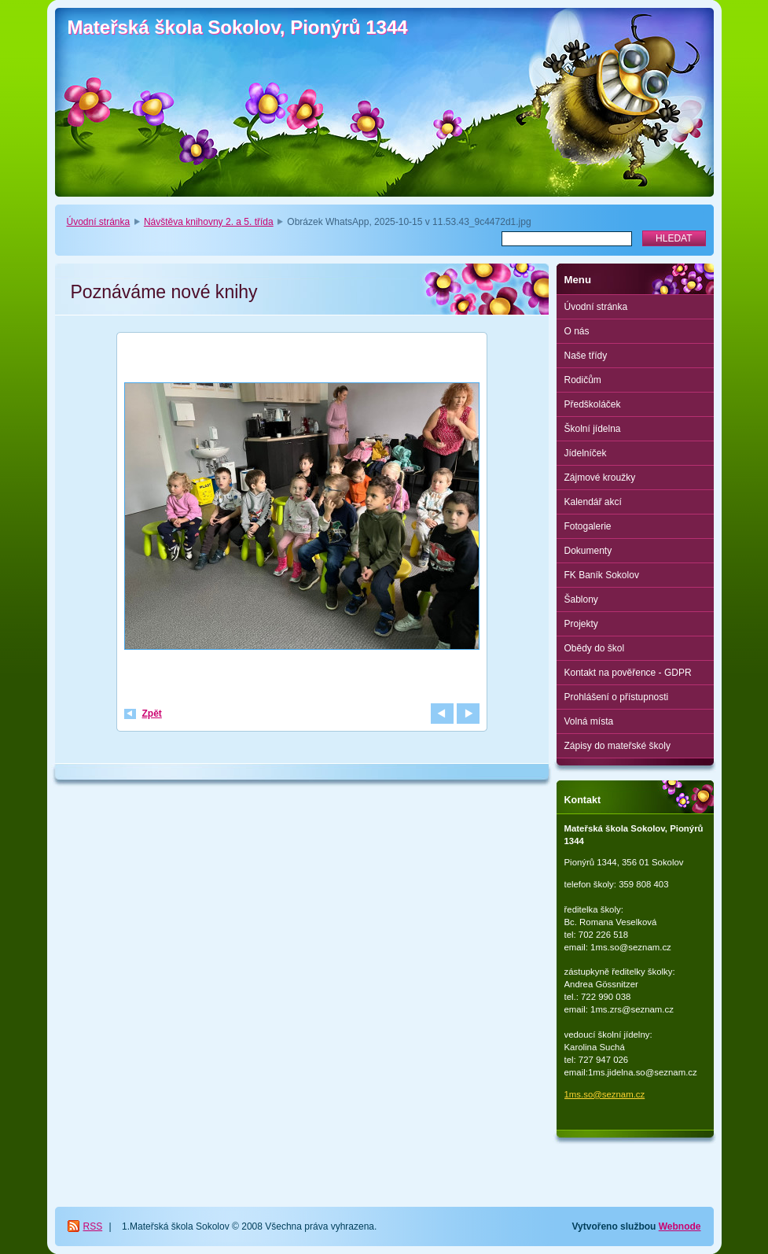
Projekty (581, 623)
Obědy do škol (594, 648)
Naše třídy (586, 355)
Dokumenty (588, 550)
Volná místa (589, 721)
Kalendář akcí (593, 501)
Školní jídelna (592, 428)
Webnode (680, 1226)
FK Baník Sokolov (601, 575)
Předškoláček (592, 404)
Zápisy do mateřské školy (617, 745)
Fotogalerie (588, 526)
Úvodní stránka (98, 221)
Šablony (581, 599)
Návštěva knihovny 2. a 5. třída (209, 221)
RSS (93, 1226)
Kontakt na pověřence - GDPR (628, 672)
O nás (577, 331)
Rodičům (582, 379)
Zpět (152, 713)
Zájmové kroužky (600, 477)
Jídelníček (585, 453)
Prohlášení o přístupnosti (616, 697)
